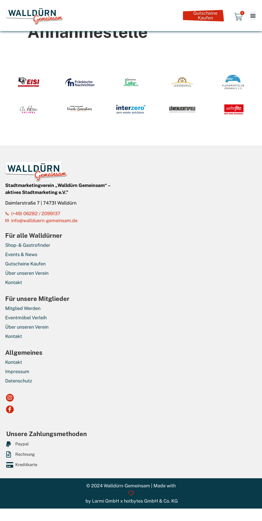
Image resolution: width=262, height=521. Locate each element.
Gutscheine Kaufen (25, 263)
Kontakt (13, 282)
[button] (253, 15)
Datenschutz (18, 380)
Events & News (21, 254)
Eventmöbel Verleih (26, 317)
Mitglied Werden (22, 308)
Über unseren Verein (26, 273)
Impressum (17, 371)
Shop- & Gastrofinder (27, 245)
